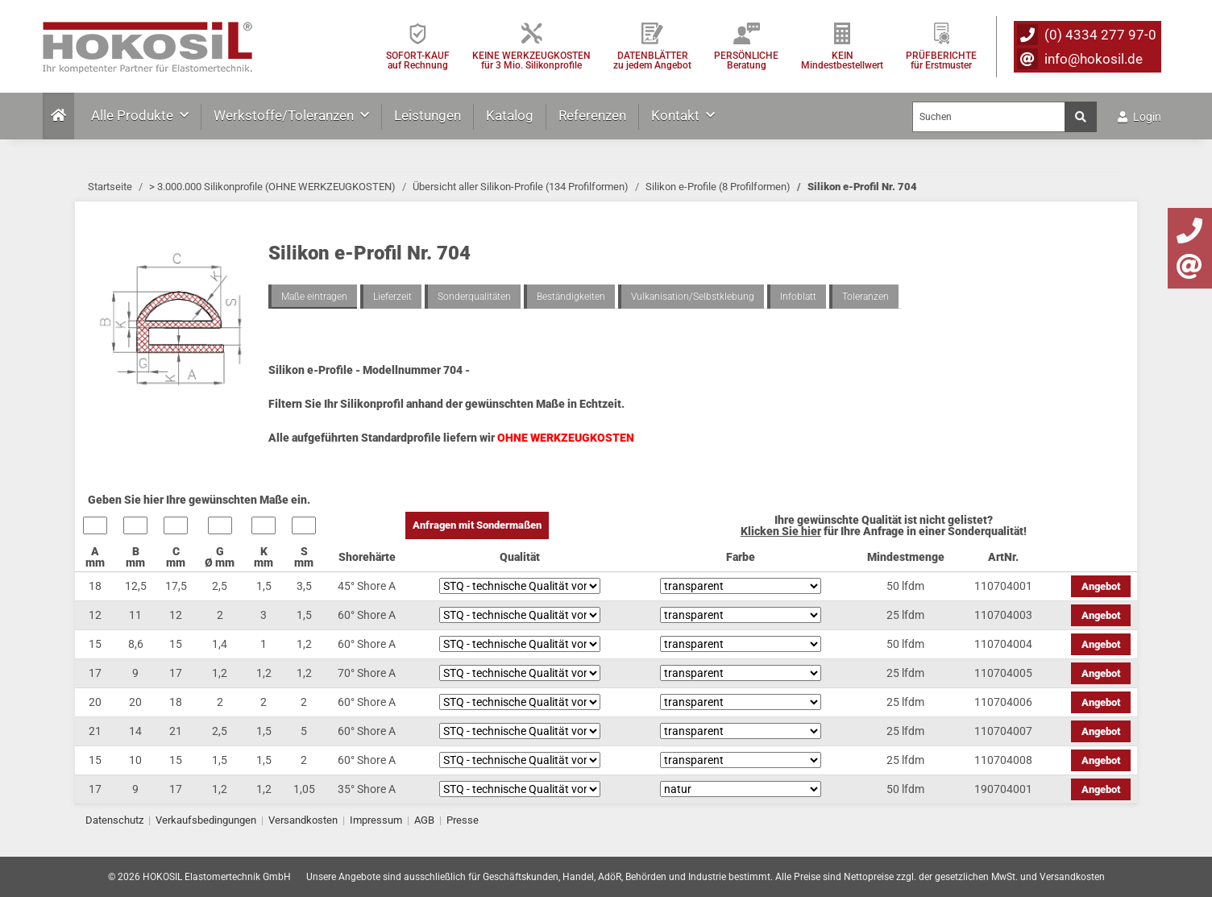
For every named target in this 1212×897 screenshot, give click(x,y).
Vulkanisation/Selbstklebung (692, 296)
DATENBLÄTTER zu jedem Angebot (652, 60)
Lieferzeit (392, 296)
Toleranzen (865, 296)
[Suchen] (988, 117)
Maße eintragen (314, 296)
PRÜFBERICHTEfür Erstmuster (941, 60)
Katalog (509, 115)
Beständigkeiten (571, 296)
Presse (462, 820)
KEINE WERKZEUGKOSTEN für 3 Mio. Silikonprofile (531, 60)
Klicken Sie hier (781, 531)
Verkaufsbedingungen (206, 820)
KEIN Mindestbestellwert (842, 60)
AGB (424, 820)
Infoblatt (798, 296)
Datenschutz (114, 820)
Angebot (1100, 586)
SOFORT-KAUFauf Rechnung (418, 60)
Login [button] (1139, 116)
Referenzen (592, 115)
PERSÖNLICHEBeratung (746, 60)
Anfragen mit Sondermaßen (477, 525)
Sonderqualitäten (474, 296)
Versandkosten (303, 820)
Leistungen (427, 115)
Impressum (376, 820)
